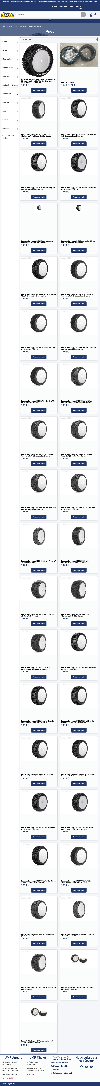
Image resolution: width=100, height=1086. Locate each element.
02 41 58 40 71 (32, 1074)
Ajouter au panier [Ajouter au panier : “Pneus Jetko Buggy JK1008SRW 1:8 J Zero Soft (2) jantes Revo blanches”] (39, 357)
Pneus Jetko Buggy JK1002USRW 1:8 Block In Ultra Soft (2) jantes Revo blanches (77, 722)
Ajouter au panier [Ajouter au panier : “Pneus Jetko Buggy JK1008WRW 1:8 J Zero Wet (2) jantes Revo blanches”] (39, 410)
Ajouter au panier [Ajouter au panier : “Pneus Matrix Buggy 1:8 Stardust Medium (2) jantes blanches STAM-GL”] (39, 1050)
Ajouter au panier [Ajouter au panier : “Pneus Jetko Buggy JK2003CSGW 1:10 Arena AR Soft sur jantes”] (39, 997)
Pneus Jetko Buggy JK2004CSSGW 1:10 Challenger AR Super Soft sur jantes (35, 668)
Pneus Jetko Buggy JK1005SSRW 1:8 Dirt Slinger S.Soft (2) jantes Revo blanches (38, 881)
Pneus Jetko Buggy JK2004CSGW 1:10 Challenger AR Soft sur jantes (75, 615)
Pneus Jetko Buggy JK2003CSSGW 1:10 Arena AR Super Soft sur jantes (37, 615)
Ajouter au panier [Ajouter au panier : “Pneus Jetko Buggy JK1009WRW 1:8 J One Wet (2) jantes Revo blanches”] (79, 517)
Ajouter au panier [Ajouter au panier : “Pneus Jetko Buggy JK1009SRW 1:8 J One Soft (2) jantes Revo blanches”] (39, 943)
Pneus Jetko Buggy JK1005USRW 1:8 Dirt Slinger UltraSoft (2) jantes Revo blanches (38, 295)
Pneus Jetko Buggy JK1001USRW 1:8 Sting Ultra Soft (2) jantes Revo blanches (38, 188)
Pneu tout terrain (67, 83)
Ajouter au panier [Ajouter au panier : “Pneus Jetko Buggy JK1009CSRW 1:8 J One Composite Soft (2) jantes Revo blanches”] (79, 410)
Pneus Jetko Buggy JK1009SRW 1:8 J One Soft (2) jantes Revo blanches (37, 935)
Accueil (4, 26)
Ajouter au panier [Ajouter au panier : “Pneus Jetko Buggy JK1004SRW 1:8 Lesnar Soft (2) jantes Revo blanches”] (39, 837)
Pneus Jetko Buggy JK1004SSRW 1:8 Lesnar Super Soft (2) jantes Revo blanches (77, 828)
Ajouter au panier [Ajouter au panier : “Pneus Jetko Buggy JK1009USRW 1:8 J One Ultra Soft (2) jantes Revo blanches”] (39, 517)
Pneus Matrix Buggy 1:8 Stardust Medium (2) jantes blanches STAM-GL (37, 1041)
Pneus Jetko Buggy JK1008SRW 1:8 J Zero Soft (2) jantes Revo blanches (38, 348)
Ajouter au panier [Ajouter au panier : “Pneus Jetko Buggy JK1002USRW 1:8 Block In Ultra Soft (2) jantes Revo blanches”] (79, 730)
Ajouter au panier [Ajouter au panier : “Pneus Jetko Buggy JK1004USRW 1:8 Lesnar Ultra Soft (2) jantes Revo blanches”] (39, 250)
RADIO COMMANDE (20, 26)
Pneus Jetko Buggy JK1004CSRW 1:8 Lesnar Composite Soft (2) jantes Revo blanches (37, 775)
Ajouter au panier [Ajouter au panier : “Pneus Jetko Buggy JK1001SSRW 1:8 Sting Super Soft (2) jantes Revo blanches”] (79, 144)
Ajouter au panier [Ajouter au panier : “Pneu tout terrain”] (79, 90)
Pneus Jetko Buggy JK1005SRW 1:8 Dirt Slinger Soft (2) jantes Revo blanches (78, 242)
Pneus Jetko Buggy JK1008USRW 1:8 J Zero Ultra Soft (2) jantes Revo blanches (78, 348)
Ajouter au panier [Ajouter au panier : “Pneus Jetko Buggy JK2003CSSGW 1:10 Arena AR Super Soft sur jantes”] (39, 624)
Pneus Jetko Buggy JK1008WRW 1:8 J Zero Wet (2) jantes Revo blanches (38, 402)
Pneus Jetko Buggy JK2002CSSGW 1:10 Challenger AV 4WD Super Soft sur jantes (36, 135)
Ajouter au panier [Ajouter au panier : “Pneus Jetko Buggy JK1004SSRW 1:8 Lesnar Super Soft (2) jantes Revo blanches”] (79, 837)
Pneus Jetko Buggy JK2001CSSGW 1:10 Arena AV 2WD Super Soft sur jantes (77, 935)
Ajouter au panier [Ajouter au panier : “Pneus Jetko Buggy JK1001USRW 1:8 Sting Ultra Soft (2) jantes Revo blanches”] (39, 197)
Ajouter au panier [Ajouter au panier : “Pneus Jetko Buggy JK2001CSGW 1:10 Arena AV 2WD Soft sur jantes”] (39, 570)
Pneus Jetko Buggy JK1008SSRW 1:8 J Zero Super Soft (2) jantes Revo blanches (77, 881)
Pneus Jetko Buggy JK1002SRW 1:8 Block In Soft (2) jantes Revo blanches (78, 188)
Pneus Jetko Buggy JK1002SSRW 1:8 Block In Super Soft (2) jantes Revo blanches (37, 722)
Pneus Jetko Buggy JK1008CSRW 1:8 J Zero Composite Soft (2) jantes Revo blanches (77, 295)
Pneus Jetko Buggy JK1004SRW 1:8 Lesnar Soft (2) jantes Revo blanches (38, 828)
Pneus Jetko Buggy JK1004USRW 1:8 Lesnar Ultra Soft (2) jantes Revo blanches (37, 242)
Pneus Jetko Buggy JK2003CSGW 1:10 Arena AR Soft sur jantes (38, 988)
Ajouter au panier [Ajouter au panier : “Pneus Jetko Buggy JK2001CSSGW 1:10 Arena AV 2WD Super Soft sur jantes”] (79, 943)
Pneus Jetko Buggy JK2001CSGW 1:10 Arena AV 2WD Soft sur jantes (38, 562)
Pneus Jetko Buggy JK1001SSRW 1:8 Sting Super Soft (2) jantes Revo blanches (78, 135)
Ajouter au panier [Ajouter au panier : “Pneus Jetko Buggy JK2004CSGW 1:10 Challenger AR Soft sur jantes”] (79, 624)
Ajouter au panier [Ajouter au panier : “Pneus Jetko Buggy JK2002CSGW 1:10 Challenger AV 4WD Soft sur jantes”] (79, 570)
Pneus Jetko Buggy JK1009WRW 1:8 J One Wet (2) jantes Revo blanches (78, 508)
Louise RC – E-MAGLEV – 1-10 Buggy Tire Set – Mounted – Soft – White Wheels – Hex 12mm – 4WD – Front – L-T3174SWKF (38, 81)
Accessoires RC (32, 26)
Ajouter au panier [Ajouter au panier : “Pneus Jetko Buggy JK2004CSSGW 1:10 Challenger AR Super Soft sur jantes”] (39, 677)
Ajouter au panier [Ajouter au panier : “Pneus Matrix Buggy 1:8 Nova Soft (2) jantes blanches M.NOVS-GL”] (79, 997)
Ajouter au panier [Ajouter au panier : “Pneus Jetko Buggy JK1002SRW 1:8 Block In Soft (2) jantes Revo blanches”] (79, 197)
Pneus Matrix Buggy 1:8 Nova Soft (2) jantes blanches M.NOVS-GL (77, 988)
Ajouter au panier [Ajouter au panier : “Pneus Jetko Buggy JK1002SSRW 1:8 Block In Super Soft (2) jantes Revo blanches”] (39, 730)
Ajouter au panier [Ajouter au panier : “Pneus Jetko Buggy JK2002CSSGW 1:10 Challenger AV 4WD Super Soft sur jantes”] (39, 144)
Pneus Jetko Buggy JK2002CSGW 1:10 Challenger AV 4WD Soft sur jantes (75, 562)
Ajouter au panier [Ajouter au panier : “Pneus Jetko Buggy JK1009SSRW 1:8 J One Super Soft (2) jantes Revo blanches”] (79, 464)
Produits (10, 26)
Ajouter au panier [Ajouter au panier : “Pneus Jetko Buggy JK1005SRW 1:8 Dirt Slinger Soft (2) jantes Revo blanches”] (79, 250)
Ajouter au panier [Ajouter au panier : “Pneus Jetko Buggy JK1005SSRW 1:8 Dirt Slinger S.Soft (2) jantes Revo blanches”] (39, 890)
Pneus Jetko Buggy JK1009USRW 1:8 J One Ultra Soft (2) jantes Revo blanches (38, 508)
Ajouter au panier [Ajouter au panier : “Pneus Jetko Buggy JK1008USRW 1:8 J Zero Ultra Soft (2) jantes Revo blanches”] (79, 357)
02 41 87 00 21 (7, 1078)
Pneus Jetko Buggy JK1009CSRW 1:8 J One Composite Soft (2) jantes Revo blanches (76, 402)
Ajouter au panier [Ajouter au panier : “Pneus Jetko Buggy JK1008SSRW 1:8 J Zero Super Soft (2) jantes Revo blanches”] (79, 890)
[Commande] (59, 39)
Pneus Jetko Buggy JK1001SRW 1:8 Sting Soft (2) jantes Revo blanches (78, 668)
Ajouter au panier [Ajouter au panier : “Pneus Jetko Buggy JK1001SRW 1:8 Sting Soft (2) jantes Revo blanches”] (79, 677)
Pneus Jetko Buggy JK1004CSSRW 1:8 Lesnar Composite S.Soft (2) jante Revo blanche (77, 775)
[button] (50, 20)
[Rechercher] (83, 14)
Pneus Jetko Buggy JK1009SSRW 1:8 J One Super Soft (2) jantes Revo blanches (76, 455)
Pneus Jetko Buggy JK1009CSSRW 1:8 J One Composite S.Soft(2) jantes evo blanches (37, 455)
